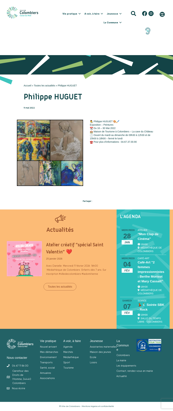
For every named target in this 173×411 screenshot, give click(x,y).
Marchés (68, 351)
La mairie (121, 360)
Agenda (67, 346)
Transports (46, 362)
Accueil (27, 85)
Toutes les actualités (44, 85)
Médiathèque (71, 357)
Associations (47, 378)
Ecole (93, 357)
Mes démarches (49, 351)
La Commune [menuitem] (111, 22)
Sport (66, 362)
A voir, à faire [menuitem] (92, 13)
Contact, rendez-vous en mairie (134, 370)
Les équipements (126, 365)
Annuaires (45, 372)
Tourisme (68, 367)
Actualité (121, 376)
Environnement (48, 357)
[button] (79, 13)
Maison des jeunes (100, 351)
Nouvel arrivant (48, 346)
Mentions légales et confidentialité (98, 406)
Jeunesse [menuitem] (112, 13)
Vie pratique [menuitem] (70, 13)
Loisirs (93, 362)
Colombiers (123, 355)
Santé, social (47, 367)
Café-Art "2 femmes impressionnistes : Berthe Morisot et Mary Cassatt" (151, 272)
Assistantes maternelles (103, 346)
